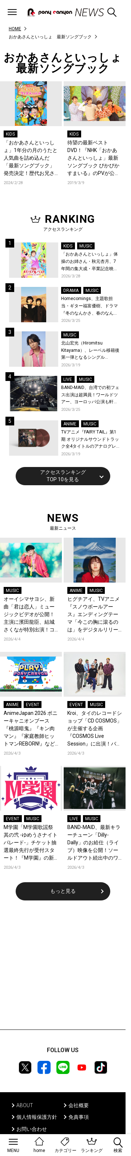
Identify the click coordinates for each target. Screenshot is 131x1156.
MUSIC (85, 246)
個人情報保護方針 (36, 1117)
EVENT (32, 704)
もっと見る (63, 891)
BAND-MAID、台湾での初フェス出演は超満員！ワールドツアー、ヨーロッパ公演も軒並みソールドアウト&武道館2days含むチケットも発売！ (90, 395)
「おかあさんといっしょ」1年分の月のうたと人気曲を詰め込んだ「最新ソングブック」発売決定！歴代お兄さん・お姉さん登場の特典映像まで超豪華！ (30, 158)
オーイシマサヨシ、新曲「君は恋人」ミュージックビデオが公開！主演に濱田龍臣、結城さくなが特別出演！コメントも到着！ (29, 615)
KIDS (10, 134)
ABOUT (24, 1105)
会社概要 (78, 1105)
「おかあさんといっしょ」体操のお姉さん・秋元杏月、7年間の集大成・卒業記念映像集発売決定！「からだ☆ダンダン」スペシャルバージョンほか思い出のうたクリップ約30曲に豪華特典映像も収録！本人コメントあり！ (90, 262)
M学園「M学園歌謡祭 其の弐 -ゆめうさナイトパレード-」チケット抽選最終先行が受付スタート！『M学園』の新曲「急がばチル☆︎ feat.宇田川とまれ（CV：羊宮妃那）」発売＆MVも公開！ (30, 843)
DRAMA (71, 290)
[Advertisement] (63, 969)
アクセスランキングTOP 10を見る (63, 475)
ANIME (69, 424)
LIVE (67, 379)
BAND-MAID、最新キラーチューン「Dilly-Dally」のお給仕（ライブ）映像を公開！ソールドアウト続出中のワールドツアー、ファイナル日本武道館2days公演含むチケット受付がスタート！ (94, 843)
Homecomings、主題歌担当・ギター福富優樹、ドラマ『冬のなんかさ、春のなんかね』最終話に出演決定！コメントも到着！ (89, 306)
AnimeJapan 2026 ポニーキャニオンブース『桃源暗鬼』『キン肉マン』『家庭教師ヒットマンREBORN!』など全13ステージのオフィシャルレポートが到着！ (30, 729)
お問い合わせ (31, 1129)
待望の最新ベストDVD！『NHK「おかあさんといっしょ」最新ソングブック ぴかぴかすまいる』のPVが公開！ (93, 158)
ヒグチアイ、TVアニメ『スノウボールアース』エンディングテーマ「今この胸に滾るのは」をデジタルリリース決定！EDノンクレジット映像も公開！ (93, 615)
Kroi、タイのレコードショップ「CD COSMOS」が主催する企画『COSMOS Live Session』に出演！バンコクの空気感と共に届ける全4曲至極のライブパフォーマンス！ (94, 729)
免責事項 (78, 1117)
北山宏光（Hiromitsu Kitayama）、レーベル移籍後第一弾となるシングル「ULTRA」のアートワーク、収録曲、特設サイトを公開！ (90, 350)
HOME (15, 28)
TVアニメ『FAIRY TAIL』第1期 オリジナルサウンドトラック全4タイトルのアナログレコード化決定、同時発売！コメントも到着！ (90, 439)
